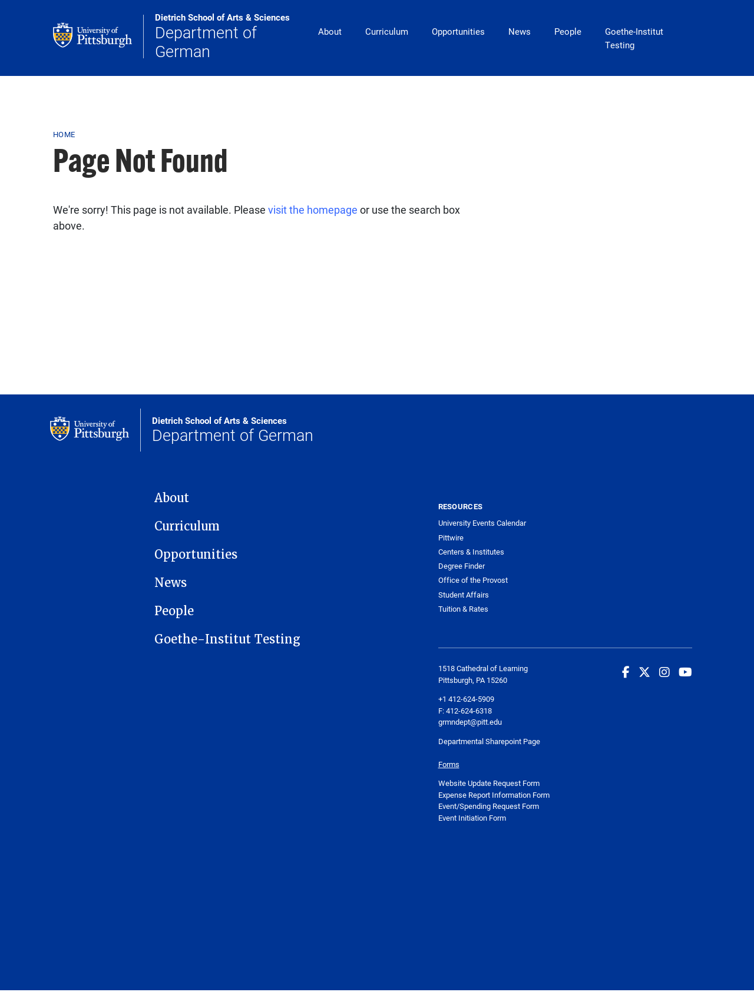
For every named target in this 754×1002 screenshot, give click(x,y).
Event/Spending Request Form (488, 806)
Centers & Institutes (471, 552)
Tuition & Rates (463, 609)
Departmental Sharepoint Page (490, 741)
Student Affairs (463, 595)
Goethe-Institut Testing (634, 38)
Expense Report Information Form (494, 794)
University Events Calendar (482, 523)
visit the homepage (313, 210)
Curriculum (386, 31)
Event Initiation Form (472, 817)
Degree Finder (461, 566)
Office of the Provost (473, 580)
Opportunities (458, 31)
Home (64, 134)
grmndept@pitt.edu (470, 721)
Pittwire (451, 538)
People (567, 31)
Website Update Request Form (489, 783)
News (519, 31)
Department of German (230, 36)
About (330, 31)
